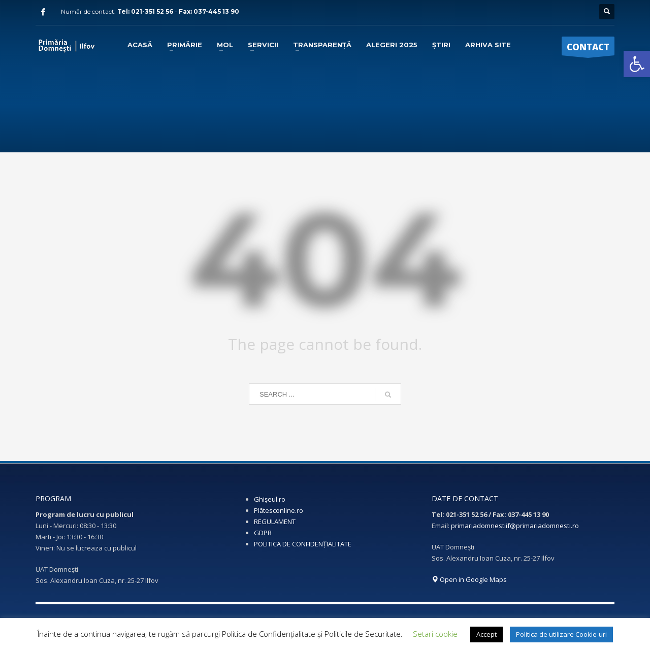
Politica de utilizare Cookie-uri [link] (561, 634)
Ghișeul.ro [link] (269, 499)
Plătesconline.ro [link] (278, 510)
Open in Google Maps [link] (469, 579)
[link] (637, 64)
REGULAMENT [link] (275, 521)
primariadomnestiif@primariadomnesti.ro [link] (515, 525)
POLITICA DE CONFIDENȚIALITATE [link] (302, 543)
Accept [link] (486, 634)
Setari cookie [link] (435, 634)
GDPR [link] (263, 532)
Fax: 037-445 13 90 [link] (209, 11)
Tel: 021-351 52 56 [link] (146, 11)
